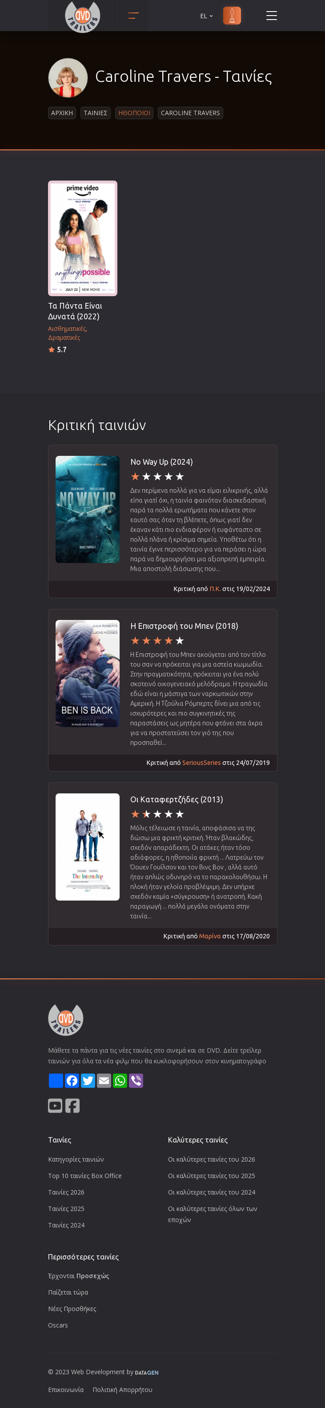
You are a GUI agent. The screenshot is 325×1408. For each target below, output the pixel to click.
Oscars (58, 1325)
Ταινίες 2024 (66, 1225)
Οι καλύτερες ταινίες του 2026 (211, 1159)
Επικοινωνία (66, 1389)
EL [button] (207, 16)
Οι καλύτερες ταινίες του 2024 (211, 1192)
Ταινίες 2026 (66, 1192)
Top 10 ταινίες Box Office (85, 1175)
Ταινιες (96, 113)
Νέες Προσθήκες (72, 1308)
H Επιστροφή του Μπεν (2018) (184, 626)
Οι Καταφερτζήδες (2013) (176, 799)
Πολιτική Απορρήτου (122, 1389)
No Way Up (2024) (161, 462)
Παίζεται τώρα (68, 1292)
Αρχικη (62, 113)
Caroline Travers (190, 113)
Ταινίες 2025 (66, 1208)
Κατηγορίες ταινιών (76, 1159)
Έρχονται (78, 1275)
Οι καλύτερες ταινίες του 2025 (211, 1175)
